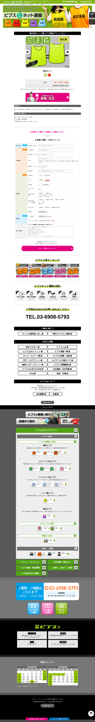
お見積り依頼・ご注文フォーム (54, 89)
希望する (47, 193)
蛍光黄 (41, 179)
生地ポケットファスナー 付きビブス (46, 485)
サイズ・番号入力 (59, 719)
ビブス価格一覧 (62, 351)
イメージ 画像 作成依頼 (38, 555)
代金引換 (46, 207)
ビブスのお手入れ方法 (32, 369)
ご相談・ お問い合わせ (67, 555)
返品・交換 (62, 373)
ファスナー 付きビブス (32, 485)
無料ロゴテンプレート (32, 365)
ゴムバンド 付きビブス (25, 469)
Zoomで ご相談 (52, 555)
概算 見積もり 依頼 (24, 555)
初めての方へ (32, 347)
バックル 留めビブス (39, 469)
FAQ (33, 373)
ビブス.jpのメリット (33, 351)
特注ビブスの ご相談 (46, 517)
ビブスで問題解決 (62, 365)
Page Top (47, 402)
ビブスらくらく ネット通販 (40, 529)
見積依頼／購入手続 (37, 719)
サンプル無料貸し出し (32, 334)
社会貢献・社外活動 (62, 369)
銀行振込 (40, 207)
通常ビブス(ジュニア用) (46, 453)
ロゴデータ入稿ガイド (62, 360)
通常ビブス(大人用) (32, 453)
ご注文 (40, 175)
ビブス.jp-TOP (7, 4)
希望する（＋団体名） (59, 199)
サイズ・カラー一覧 (32, 356)
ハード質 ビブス (45, 501)
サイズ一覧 (17, 119)
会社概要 (41, 394)
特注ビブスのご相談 (62, 334)
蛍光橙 (47, 179)
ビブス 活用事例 (45, 541)
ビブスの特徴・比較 (62, 356)
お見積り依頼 (46, 175)
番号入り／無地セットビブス (60, 453)
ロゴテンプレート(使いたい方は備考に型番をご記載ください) (41, 220)
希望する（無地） (49, 199)
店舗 (56, 394)
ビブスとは (62, 347)
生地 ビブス (66, 469)
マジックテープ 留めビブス (53, 469)
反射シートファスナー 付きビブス (60, 485)
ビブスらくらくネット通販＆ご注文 (20, 4)
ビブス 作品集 (52, 529)
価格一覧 (24, 119)
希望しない (41, 193)
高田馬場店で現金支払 (55, 207)
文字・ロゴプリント (32, 360)
